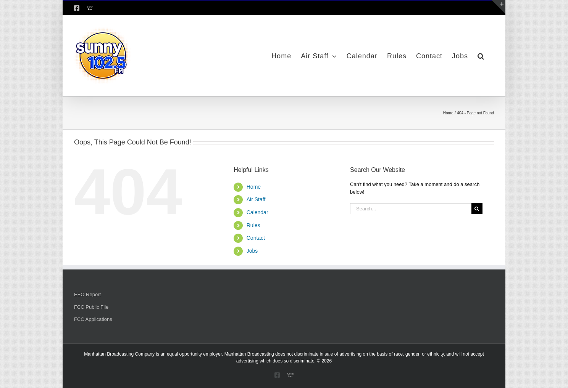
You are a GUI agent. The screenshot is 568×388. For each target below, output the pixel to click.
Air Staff (256, 199)
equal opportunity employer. (195, 354)
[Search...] (410, 208)
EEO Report (87, 294)
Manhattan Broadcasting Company (119, 354)
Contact (256, 238)
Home (254, 187)
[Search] (476, 208)
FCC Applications (93, 319)
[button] (481, 55)
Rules (253, 225)
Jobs (252, 251)
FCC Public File (91, 307)
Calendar (257, 212)
